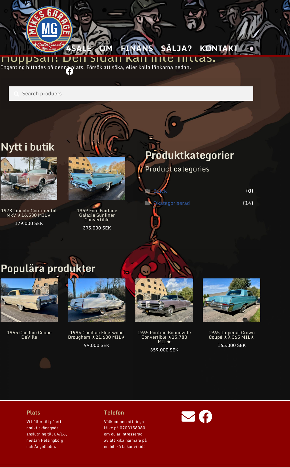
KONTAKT (219, 48)
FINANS (137, 48)
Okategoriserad (171, 203)
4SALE (79, 48)
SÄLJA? (176, 48)
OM (106, 48)
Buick (160, 190)
